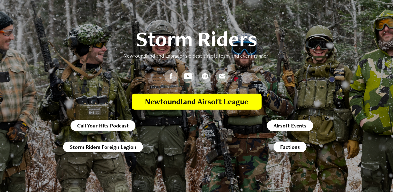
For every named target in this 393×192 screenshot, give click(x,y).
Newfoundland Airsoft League (196, 101)
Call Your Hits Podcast (103, 125)
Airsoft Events (290, 125)
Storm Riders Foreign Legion (103, 146)
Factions (290, 146)
